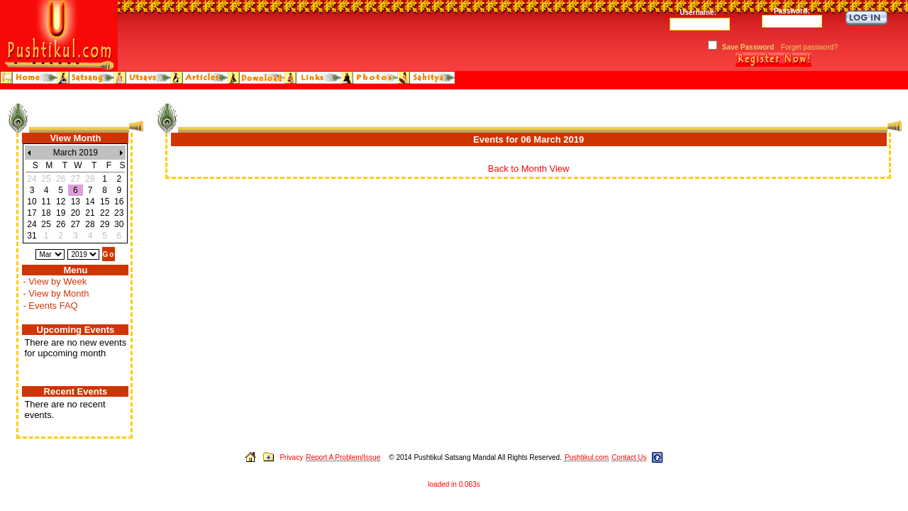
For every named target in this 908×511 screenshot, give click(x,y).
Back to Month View (529, 168)
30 (118, 224)
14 (89, 202)
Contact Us (628, 457)
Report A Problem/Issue (343, 457)
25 (45, 224)
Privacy (291, 457)
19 (60, 213)
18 (45, 213)
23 (118, 213)
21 (89, 213)
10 (31, 202)
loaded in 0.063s (454, 484)
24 (31, 224)
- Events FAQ (50, 305)
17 (31, 213)
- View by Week (55, 281)
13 (75, 202)
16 (118, 202)
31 (31, 236)
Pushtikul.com (587, 457)
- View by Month (56, 293)
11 (45, 202)
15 (104, 202)
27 (75, 224)
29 (104, 224)
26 (60, 224)
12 (60, 202)
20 (75, 213)
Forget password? (809, 47)
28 (89, 224)
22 (104, 213)
